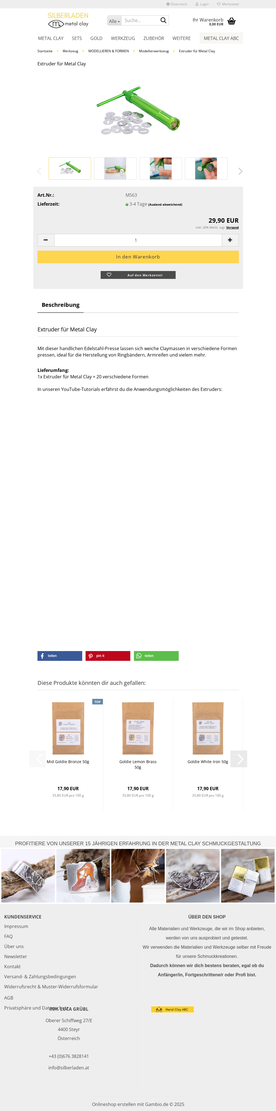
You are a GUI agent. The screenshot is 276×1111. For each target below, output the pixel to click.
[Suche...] (114, 20)
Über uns (14, 946)
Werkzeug (123, 38)
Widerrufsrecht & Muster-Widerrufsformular (51, 987)
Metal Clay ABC (221, 38)
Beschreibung (60, 304)
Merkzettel (228, 4)
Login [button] (202, 4)
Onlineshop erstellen (114, 1104)
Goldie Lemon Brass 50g (138, 764)
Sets (77, 38)
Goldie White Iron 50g (208, 761)
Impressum (16, 926)
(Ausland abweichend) (165, 204)
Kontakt (12, 966)
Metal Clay (50, 38)
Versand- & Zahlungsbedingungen (40, 977)
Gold (96, 38)
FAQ (8, 936)
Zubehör (153, 38)
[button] (176, 4)
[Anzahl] (138, 240)
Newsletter (15, 956)
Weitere (182, 38)
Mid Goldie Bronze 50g (68, 761)
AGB (8, 998)
